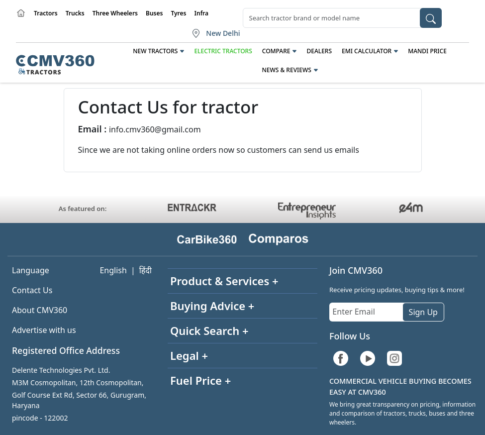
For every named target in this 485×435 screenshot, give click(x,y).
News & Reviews (286, 70)
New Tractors (155, 51)
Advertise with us (44, 330)
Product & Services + (224, 280)
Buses (154, 13)
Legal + (189, 355)
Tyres (178, 13)
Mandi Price (427, 51)
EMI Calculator (366, 51)
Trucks (75, 13)
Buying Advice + (212, 305)
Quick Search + (209, 330)
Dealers (319, 51)
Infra (201, 13)
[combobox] (342, 18)
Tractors (46, 13)
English (112, 270)
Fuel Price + (200, 380)
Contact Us (32, 290)
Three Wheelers (115, 13)
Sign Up (423, 312)
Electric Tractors (223, 51)
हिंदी (145, 270)
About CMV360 (39, 310)
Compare (276, 51)
